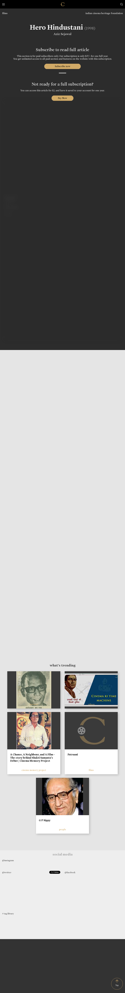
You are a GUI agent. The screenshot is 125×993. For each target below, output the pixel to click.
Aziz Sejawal (62, 34)
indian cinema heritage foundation (104, 13)
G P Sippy (44, 820)
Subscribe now (62, 66)
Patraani (73, 754)
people (62, 829)
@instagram (8, 860)
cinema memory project (34, 770)
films (4, 13)
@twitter (6, 872)
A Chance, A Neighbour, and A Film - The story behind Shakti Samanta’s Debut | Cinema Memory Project (32, 757)
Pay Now (62, 98)
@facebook (70, 872)
